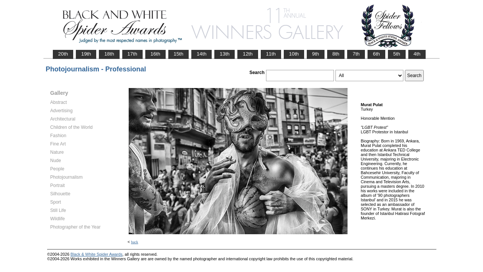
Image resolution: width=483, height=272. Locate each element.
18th (109, 54)
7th (356, 54)
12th (247, 54)
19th (86, 54)
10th (294, 54)
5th (397, 54)
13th (224, 54)
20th (63, 54)
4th (417, 54)
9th (315, 54)
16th (155, 54)
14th (201, 54)
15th (178, 54)
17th (132, 54)
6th (376, 54)
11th (271, 54)
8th (336, 54)
